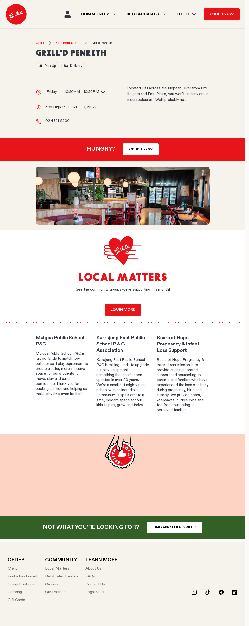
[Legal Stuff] (101, 592)
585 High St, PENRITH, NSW (70, 107)
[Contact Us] (101, 584)
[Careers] (61, 584)
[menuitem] (16, 14)
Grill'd (40, 43)
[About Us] (101, 568)
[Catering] (22, 592)
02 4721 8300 (57, 121)
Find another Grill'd (175, 527)
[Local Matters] (61, 568)
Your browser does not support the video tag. (122, 475)
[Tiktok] (208, 592)
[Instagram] (194, 592)
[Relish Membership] (61, 576)
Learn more (122, 310)
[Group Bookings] (22, 584)
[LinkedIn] (235, 592)
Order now (141, 149)
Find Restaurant (68, 43)
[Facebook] (221, 592)
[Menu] (22, 568)
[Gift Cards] (22, 600)
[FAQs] (101, 576)
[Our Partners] (61, 592)
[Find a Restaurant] (22, 576)
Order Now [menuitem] (222, 14)
